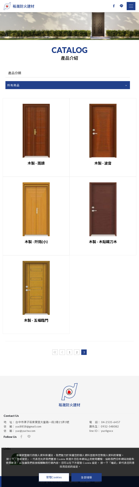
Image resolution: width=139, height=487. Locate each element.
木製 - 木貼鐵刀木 (103, 242)
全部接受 (86, 477)
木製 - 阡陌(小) (36, 242)
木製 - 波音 (102, 163)
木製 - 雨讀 (36, 163)
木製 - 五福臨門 (36, 320)
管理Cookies (54, 477)
